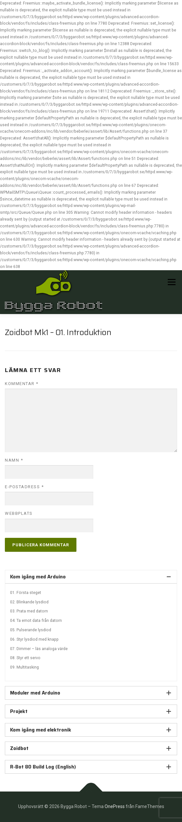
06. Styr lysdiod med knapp (34, 639)
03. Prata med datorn (29, 611)
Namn (14, 460)
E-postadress (24, 486)
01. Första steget (25, 592)
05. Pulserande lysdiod (30, 630)
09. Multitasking (24, 667)
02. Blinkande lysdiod (29, 602)
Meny (171, 282)
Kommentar (22, 383)
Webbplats (19, 513)
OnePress (115, 806)
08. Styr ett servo (25, 658)
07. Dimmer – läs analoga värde (39, 649)
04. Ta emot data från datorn (36, 620)
